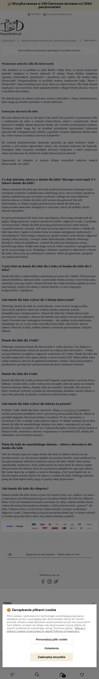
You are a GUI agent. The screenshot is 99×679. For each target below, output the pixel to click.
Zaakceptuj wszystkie (51, 657)
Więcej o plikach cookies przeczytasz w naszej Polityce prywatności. (46, 629)
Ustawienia (52, 648)
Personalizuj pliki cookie (51, 639)
